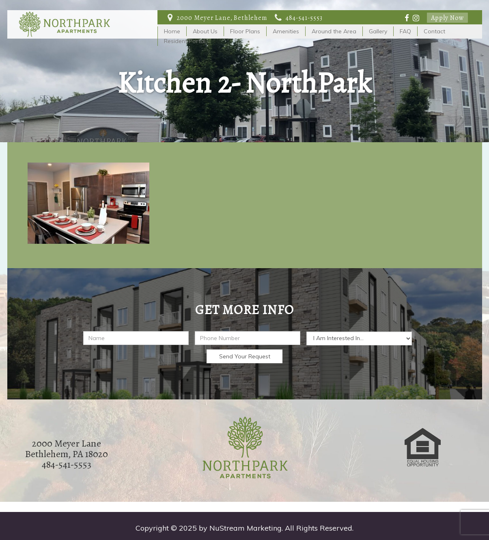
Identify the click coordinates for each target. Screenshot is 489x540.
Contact (434, 31)
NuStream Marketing (245, 528)
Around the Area (334, 31)
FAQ (405, 31)
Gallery (378, 31)
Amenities (286, 31)
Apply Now (447, 18)
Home (172, 31)
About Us (205, 31)
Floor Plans (245, 31)
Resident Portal (184, 41)
